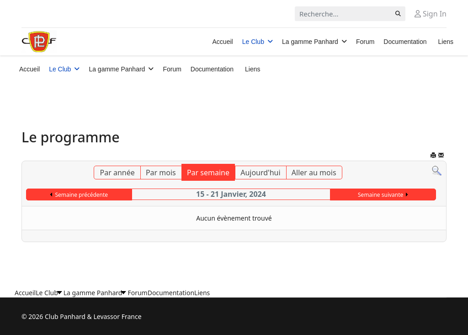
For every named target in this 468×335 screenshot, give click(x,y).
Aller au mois (314, 173)
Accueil (223, 41)
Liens (445, 41)
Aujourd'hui (260, 173)
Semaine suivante (380, 195)
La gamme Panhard (310, 41)
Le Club (253, 41)
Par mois (161, 173)
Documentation (404, 41)
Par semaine (208, 173)
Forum (365, 41)
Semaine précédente (81, 195)
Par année (117, 173)
